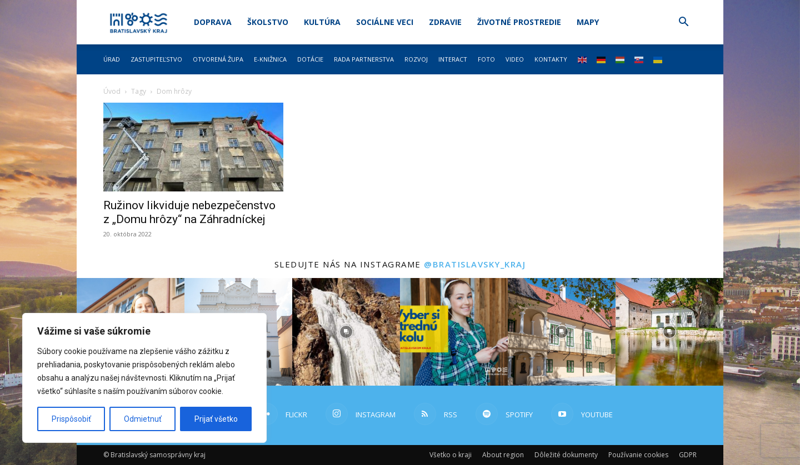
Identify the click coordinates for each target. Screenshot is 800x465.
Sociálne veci (384, 22)
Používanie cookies (638, 454)
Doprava (213, 22)
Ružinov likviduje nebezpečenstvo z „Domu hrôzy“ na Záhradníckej (189, 212)
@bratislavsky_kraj (475, 264)
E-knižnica (270, 59)
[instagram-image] (346, 332)
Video (515, 59)
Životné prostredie (519, 22)
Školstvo (267, 22)
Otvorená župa (218, 59)
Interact (452, 59)
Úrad (111, 59)
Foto (486, 59)
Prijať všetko (216, 419)
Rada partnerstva (364, 59)
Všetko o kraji (450, 454)
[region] (144, 378)
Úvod (112, 91)
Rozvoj (416, 59)
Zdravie (445, 22)
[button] (683, 23)
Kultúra (322, 22)
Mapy (588, 22)
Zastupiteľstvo (156, 59)
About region (503, 454)
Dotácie (310, 59)
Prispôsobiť (71, 419)
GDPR (688, 454)
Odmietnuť (143, 419)
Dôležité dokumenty (566, 454)
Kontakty (550, 59)
